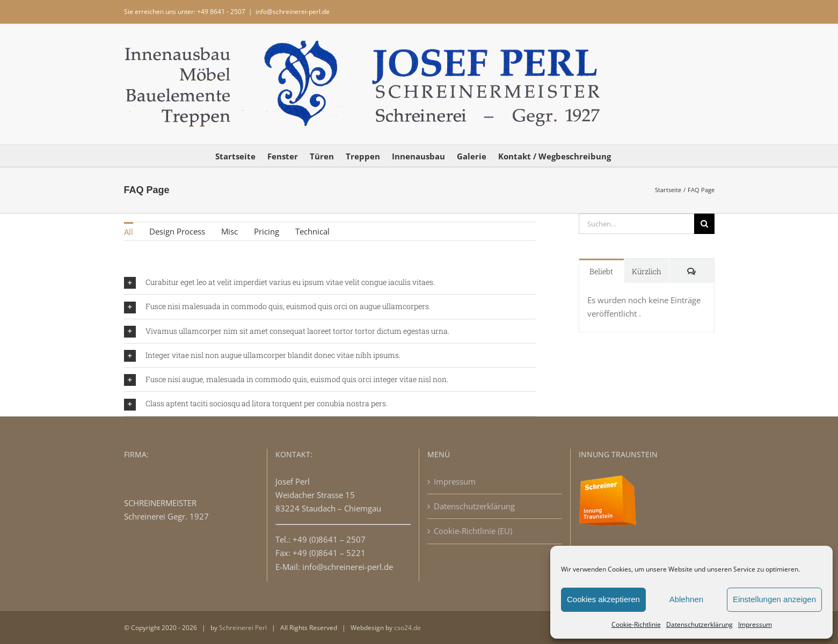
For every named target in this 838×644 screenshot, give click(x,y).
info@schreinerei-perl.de (293, 11)
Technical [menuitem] (312, 231)
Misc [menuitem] (229, 231)
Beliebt (601, 271)
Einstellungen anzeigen (774, 599)
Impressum (755, 624)
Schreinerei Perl (243, 627)
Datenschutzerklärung (699, 624)
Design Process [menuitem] (177, 231)
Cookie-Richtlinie (636, 624)
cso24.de (407, 627)
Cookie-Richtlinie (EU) (473, 530)
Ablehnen (686, 599)
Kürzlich (646, 271)
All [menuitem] (128, 231)
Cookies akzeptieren (603, 599)
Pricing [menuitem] (266, 231)
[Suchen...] (636, 224)
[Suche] (704, 224)
